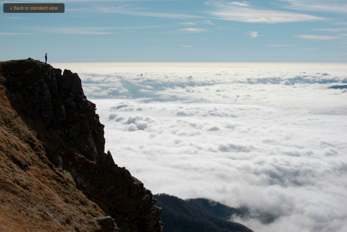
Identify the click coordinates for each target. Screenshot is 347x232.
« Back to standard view (34, 8)
